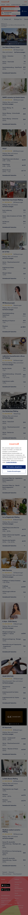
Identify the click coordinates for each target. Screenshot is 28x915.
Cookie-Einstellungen (14, 471)
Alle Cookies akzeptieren (14, 467)
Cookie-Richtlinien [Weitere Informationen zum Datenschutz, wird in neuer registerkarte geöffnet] (11, 462)
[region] (14, 457)
